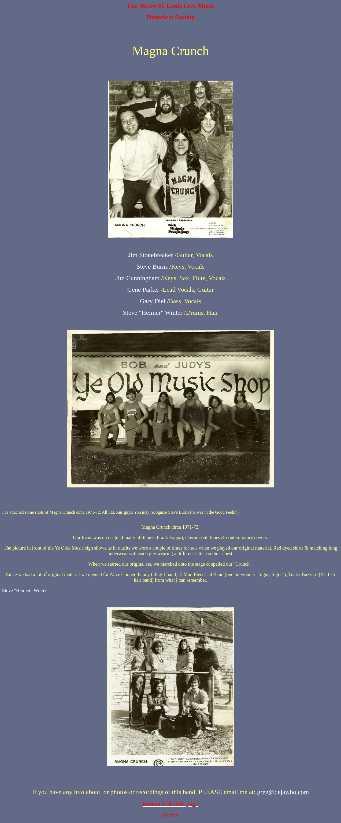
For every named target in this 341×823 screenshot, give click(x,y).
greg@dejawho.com (283, 791)
